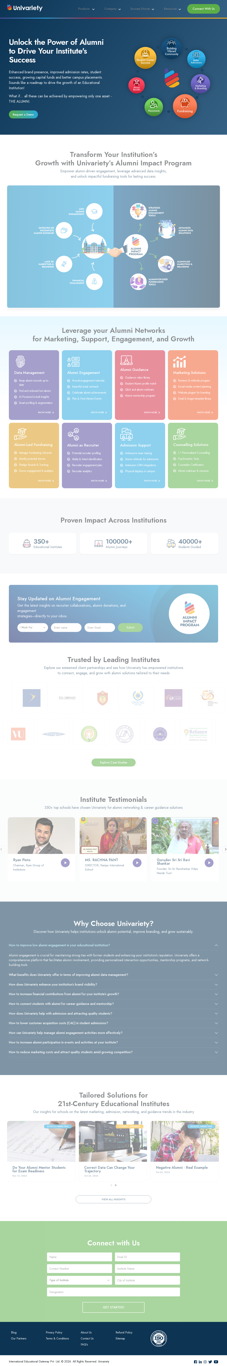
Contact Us (87, 1336)
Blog (13, 1330)
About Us (86, 1330)
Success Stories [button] (146, 7)
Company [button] (118, 7)
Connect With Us (204, 7)
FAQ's (84, 1343)
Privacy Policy (54, 1330)
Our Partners (18, 1336)
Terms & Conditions (57, 1336)
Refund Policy (124, 1330)
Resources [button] (174, 7)
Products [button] (95, 7)
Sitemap (120, 1336)
